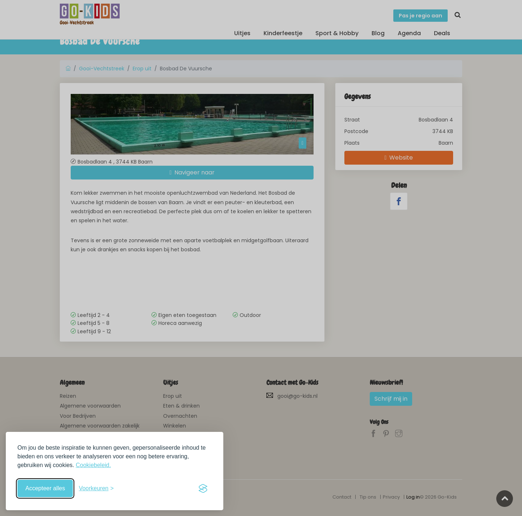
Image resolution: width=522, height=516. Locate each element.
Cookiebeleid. (93, 465)
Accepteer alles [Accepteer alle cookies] (45, 488)
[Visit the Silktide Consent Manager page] (203, 488)
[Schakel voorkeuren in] (96, 488)
